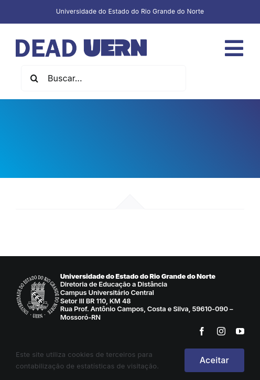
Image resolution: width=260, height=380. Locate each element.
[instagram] (221, 331)
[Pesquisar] (34, 78)
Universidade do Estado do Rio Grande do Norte (130, 11)
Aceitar (214, 360)
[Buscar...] (103, 78)
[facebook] (202, 331)
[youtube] (240, 331)
